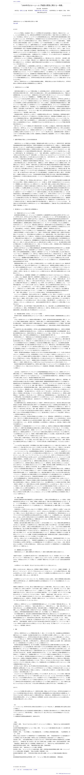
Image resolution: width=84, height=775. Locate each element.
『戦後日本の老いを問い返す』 (41, 10)
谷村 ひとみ (23, 10)
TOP (57, 773)
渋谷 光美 (15, 23)
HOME (14, 1)
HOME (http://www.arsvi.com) (64, 773)
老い (15, 769)
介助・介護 (20, 769)
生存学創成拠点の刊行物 (28, 769)
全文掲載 (18, 1)
